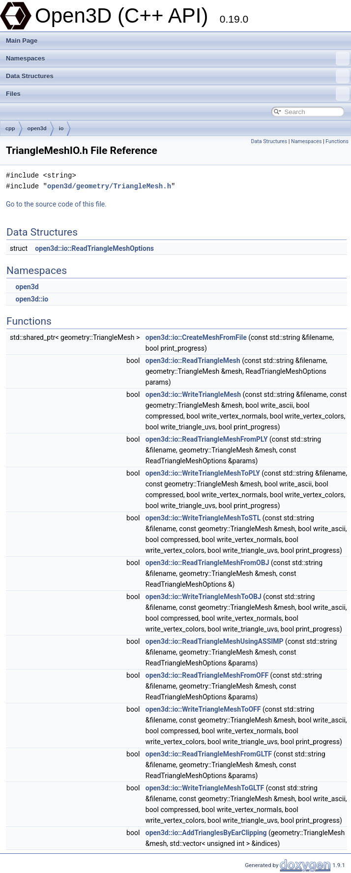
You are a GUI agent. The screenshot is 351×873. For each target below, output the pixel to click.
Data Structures (178, 76)
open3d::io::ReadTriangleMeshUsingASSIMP (215, 641)
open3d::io (31, 299)
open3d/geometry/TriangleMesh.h (109, 186)
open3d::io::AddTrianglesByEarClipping (206, 833)
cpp (10, 128)
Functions (337, 141)
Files (178, 94)
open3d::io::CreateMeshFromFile (196, 337)
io (61, 128)
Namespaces (178, 58)
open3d (37, 128)
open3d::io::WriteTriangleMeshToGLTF (205, 788)
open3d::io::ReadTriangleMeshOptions (94, 248)
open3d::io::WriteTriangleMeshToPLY (203, 473)
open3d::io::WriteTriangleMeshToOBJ (204, 597)
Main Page (21, 40)
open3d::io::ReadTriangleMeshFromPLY (207, 439)
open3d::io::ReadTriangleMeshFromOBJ (207, 563)
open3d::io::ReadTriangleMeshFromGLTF (209, 754)
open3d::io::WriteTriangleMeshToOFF (203, 709)
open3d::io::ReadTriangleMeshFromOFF (207, 675)
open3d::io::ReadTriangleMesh (193, 360)
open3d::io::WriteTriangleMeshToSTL (203, 518)
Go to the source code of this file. (56, 204)
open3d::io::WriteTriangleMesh (193, 394)
